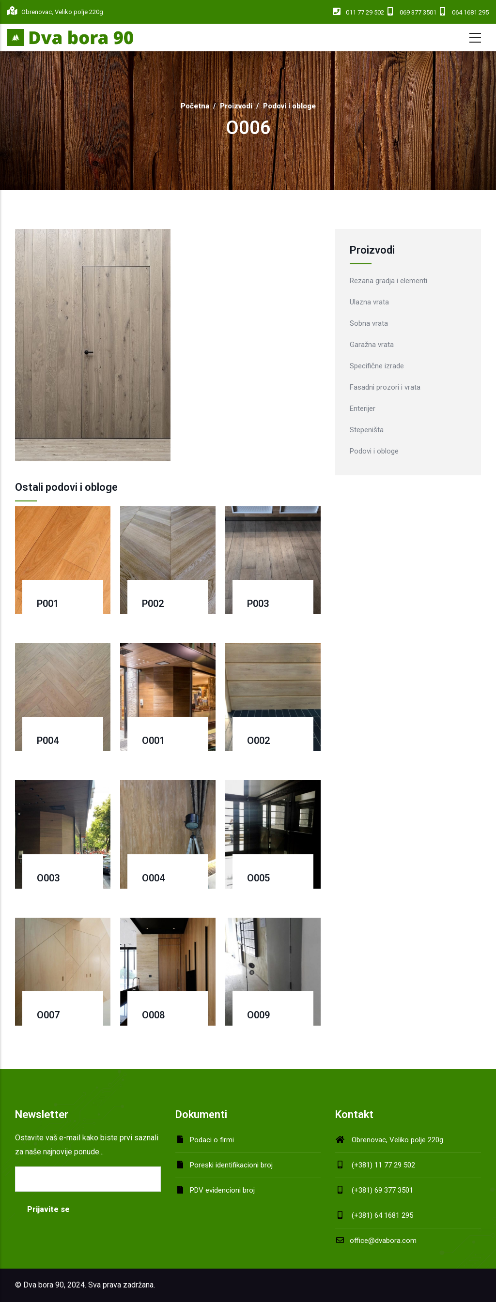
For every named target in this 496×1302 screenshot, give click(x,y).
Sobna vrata (369, 323)
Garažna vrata (372, 344)
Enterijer (362, 408)
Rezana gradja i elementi (388, 280)
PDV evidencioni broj (222, 1190)
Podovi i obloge (289, 106)
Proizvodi (236, 106)
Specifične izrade (377, 366)
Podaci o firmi (212, 1139)
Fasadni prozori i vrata (385, 387)
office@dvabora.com (376, 1240)
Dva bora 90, (44, 1284)
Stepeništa (367, 429)
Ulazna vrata (369, 302)
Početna (195, 106)
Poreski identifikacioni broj (231, 1165)
